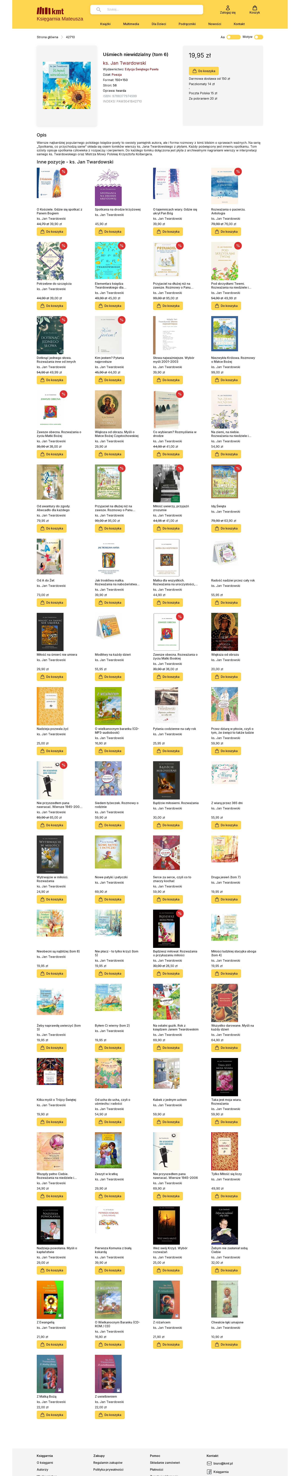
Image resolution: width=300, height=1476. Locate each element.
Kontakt (239, 24)
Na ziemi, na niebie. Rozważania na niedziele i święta (230, 434)
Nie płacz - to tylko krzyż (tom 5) (116, 953)
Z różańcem (161, 1322)
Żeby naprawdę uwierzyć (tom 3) (59, 1027)
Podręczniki (187, 24)
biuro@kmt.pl (220, 1463)
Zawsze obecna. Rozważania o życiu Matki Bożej (59, 434)
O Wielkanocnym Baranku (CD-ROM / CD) (117, 1324)
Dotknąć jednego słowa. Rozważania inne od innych (56, 360)
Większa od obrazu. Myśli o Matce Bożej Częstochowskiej (117, 434)
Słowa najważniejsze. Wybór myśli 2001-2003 (173, 360)
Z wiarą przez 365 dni (227, 803)
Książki (105, 24)
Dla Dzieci (159, 24)
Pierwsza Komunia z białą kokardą (113, 1250)
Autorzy (42, 1469)
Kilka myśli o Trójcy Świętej (56, 1100)
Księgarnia (218, 1471)
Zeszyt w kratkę (106, 1174)
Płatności (156, 1469)
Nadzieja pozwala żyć (52, 729)
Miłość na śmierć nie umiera (57, 654)
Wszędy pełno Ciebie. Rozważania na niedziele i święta (55, 1176)
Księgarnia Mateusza (60, 19)
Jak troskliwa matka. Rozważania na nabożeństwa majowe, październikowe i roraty (116, 582)
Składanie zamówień (165, 1463)
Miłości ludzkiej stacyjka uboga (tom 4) (233, 953)
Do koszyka (203, 71)
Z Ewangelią (45, 1322)
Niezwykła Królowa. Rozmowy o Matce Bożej (233, 360)
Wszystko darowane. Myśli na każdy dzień (232, 1027)
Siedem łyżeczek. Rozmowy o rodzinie (117, 805)
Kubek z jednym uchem (170, 1100)
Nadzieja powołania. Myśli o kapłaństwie (57, 1250)
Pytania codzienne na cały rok (174, 729)
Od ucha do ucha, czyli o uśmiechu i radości (112, 1101)
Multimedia (131, 24)
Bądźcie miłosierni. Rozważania (176, 803)
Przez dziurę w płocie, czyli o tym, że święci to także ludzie (232, 730)
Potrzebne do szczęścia (54, 283)
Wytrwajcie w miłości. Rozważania (52, 879)
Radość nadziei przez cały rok (233, 580)
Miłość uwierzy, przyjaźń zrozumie (171, 508)
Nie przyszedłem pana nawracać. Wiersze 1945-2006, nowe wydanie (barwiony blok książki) (59, 805)
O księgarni (45, 1463)
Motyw (253, 37)
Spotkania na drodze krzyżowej (118, 209)
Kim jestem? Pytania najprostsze (109, 360)
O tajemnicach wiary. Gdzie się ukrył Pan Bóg (175, 211)
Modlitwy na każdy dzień (113, 654)
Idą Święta (218, 506)
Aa (223, 37)
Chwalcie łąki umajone (227, 1322)
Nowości (214, 24)
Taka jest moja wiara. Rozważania (226, 1101)
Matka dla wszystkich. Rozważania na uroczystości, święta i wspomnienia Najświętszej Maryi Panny (174, 582)
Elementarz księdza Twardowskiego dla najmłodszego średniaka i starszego (113, 285)
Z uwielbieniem (106, 1396)
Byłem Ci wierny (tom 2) (112, 1025)
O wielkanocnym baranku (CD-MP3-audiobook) (117, 730)
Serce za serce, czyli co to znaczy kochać (172, 879)
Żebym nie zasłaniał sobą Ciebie (229, 1250)
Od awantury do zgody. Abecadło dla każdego (53, 508)
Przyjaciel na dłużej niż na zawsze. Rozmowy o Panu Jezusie (113, 508)
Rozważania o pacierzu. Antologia (228, 211)
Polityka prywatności (108, 1469)
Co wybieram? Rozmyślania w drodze (174, 434)
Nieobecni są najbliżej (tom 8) (58, 951)
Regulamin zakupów (107, 1463)
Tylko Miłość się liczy (226, 1174)
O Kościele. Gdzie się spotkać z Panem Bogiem (59, 211)
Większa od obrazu (225, 654)
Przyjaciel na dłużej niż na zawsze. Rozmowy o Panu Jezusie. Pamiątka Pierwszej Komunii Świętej (173, 285)
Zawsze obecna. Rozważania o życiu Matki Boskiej (175, 656)
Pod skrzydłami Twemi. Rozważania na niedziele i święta (230, 285)
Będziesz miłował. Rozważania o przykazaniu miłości (175, 953)
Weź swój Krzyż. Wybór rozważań (170, 1250)
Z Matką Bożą (46, 1396)
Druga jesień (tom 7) (226, 877)
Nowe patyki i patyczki (111, 877)
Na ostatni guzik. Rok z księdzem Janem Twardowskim (176, 1027)
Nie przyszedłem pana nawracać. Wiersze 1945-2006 (175, 1176)
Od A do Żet (45, 580)
